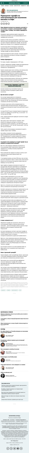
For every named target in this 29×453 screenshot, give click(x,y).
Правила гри (23, 5)
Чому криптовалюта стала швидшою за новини (13, 364)
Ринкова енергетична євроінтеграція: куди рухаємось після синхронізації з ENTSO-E (14, 386)
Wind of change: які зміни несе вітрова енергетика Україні (13, 396)
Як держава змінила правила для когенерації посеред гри (12, 341)
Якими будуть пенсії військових (9, 357)
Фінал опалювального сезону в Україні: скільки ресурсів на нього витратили (14, 324)
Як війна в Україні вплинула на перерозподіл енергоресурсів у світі (12, 389)
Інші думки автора (5, 383)
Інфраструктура (17, 5)
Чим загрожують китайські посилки (10, 349)
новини (2, 5)
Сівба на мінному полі (6, 372)
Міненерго (3, 290)
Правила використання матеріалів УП (8, 421)
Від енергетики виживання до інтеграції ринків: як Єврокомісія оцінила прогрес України (13, 393)
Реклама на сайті (6, 419)
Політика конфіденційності (20, 419)
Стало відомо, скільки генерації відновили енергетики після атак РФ (14, 319)
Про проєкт (12, 419)
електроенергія (14, 290)
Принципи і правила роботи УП (22, 421)
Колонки (11, 5)
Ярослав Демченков (12, 10)
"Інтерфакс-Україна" (6, 426)
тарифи (8, 290)
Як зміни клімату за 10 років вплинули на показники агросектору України (14, 332)
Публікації (7, 5)
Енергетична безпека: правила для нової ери (12, 399)
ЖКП (20, 290)
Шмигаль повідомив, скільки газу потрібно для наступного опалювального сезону (14, 314)
